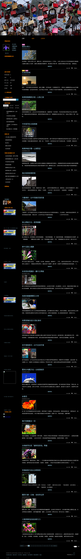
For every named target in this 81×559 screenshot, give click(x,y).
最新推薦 (17, 105)
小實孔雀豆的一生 (9, 179)
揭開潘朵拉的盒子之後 (10, 167)
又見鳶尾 (8, 3)
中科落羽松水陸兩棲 (29, 124)
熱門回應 (11, 107)
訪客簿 (43, 38)
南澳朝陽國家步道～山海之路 (33, 97)
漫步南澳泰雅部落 (28, 173)
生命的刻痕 (26, 73)
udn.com (73, 554)
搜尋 (17, 100)
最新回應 (11, 105)
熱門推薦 (17, 107)
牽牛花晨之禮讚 (28, 247)
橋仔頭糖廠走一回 (28, 421)
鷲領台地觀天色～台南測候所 (33, 370)
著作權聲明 (30, 554)
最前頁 (21, 545)
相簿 (33, 38)
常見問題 (20, 554)
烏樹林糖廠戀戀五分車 (30, 296)
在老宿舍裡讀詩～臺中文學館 (33, 271)
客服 (40, 554)
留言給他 (14, 50)
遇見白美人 (26, 47)
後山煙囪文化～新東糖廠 (31, 222)
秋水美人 (7, 142)
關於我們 (15, 554)
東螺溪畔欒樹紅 (8, 140)
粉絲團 (7, 558)
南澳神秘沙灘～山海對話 (31, 149)
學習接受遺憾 (8, 164)
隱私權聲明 (36, 554)
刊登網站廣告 (9, 554)
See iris (7, 53)
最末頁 (55, 545)
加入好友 (14, 44)
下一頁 (50, 545)
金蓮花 (24, 396)
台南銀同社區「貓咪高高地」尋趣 (34, 446)
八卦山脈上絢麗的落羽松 (10, 137)
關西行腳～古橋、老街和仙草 (33, 495)
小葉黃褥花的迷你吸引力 (31, 519)
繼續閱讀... (50, 66)
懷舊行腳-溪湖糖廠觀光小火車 (11, 176)
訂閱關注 (14, 48)
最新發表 (6, 105)
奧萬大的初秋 (8, 145)
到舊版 (15, 3)
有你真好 (7, 199)
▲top (74, 552)
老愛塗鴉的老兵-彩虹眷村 (31, 320)
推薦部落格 (14, 46)
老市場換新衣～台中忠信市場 (33, 345)
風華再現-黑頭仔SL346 (10, 173)
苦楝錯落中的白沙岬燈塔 (31, 470)
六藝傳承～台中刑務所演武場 (33, 198)
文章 (23, 38)
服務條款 (25, 554)
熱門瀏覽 (6, 107)
